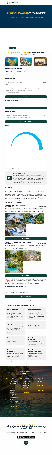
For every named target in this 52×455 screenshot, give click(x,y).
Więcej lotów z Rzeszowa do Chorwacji (20, 17)
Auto (34, 48)
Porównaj (16, 341)
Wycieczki (39, 48)
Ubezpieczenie (28, 48)
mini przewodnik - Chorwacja (37, 344)
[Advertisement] (26, 36)
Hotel (22, 48)
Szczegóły (12, 48)
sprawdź (30, 355)
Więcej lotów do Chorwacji (20, 16)
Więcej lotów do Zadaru (32, 16)
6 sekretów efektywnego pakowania (13, 357)
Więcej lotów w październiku (36, 17)
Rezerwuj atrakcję (26, 238)
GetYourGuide (26, 279)
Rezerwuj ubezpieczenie (26, 121)
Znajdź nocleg (26, 108)
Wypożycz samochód (26, 296)
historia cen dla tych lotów (14, 92)
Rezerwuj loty (26, 96)
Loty (18, 48)
